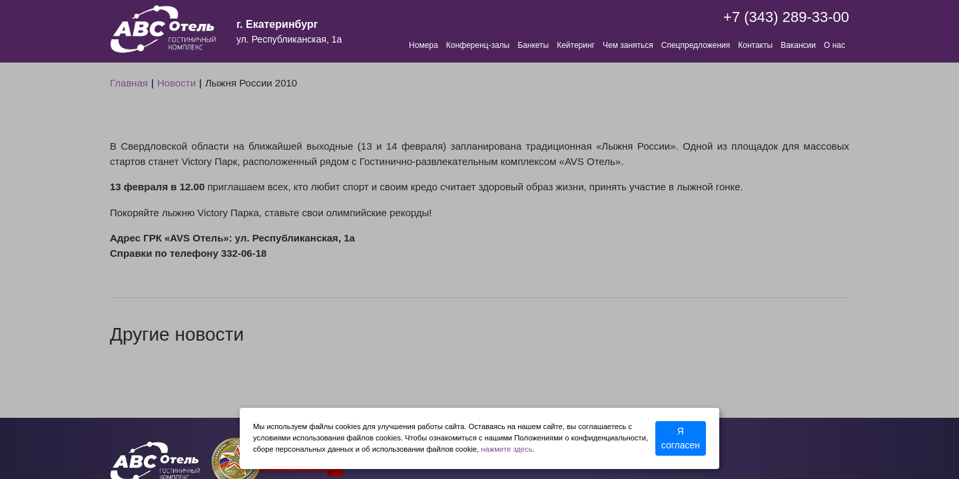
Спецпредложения (696, 45)
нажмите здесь (506, 449)
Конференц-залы (477, 45)
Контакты (755, 45)
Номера (423, 45)
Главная (129, 82)
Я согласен (680, 438)
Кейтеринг (576, 45)
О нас (834, 45)
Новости (176, 82)
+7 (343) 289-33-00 (786, 17)
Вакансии (798, 45)
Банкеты (533, 45)
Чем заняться (628, 45)
